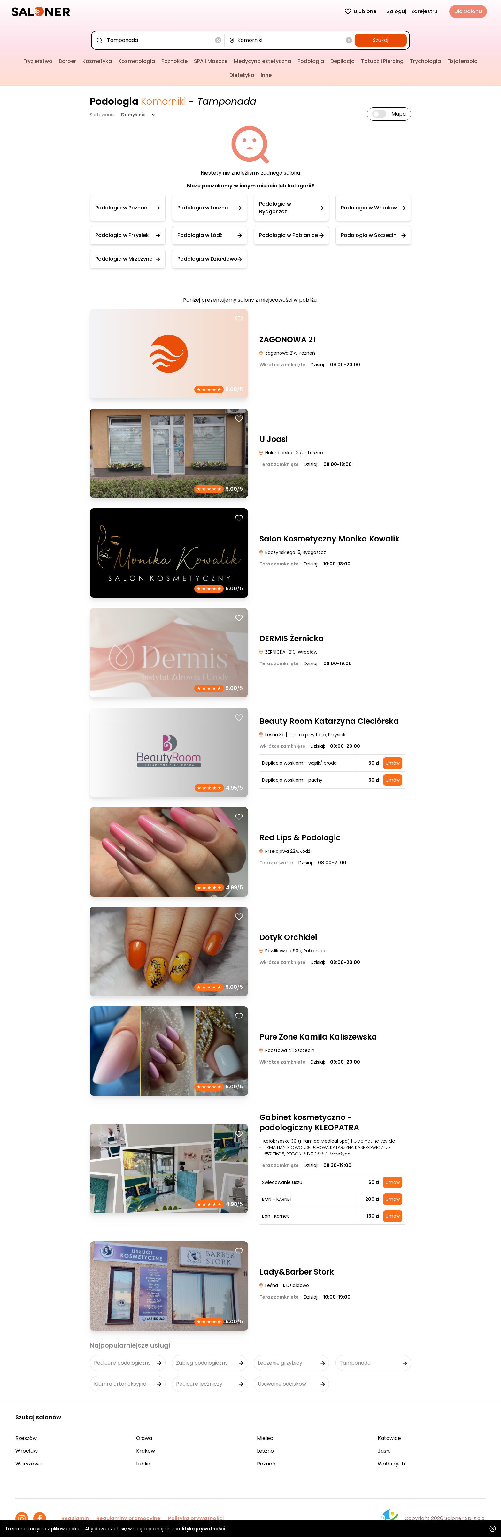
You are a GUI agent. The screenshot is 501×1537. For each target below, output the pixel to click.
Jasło (384, 1451)
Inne (266, 75)
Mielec (265, 1438)
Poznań (266, 1463)
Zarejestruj (425, 11)
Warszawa (28, 1463)
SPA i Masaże (210, 61)
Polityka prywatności (196, 1518)
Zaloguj (396, 11)
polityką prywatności (200, 1529)
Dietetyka (241, 75)
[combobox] (159, 40)
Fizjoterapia (462, 61)
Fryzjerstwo (37, 61)
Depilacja (342, 61)
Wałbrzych (391, 1463)
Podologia (310, 61)
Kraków (145, 1451)
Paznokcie (174, 61)
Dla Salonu (468, 11)
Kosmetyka (97, 61)
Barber (67, 61)
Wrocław (26, 1451)
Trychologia (425, 61)
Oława (144, 1438)
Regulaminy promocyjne (128, 1518)
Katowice (389, 1438)
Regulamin (75, 1518)
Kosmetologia (136, 61)
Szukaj (380, 40)
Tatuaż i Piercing (382, 61)
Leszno (265, 1451)
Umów (393, 763)
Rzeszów (26, 1438)
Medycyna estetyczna (262, 61)
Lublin (143, 1463)
